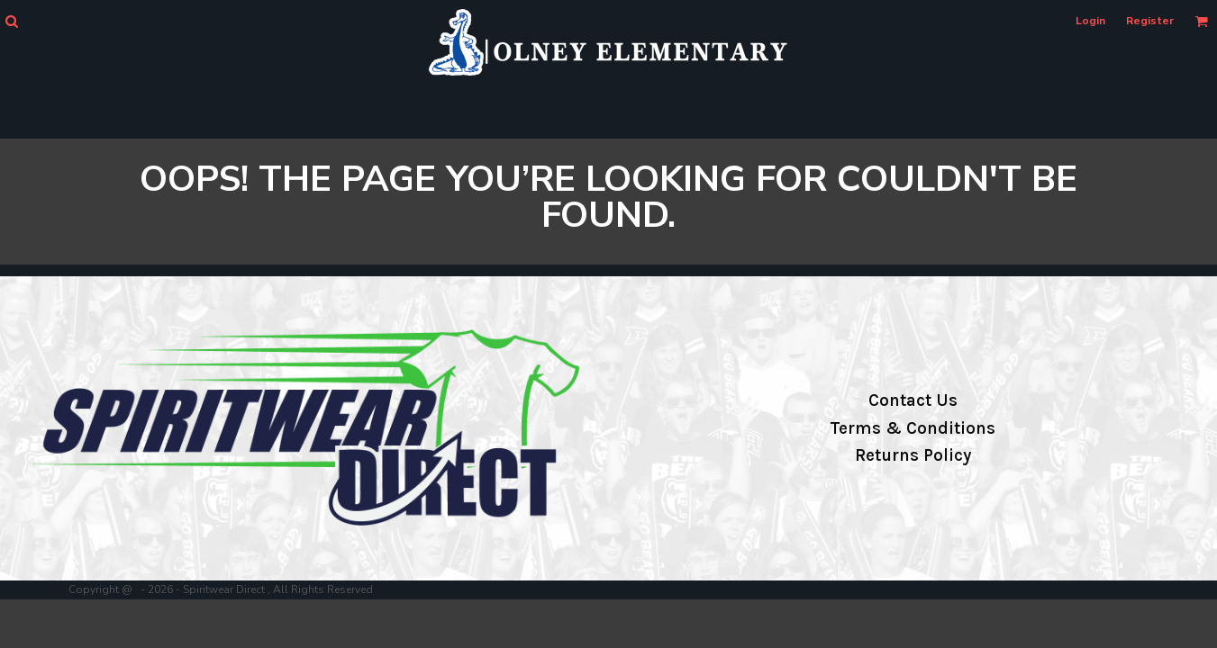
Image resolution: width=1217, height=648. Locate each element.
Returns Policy (913, 455)
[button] (11, 21)
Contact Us (913, 400)
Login (1090, 21)
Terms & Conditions (912, 428)
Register (1150, 21)
